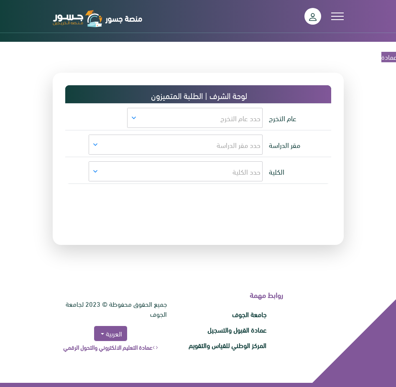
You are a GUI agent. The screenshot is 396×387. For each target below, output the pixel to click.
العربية (113, 333)
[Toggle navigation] (337, 16)
